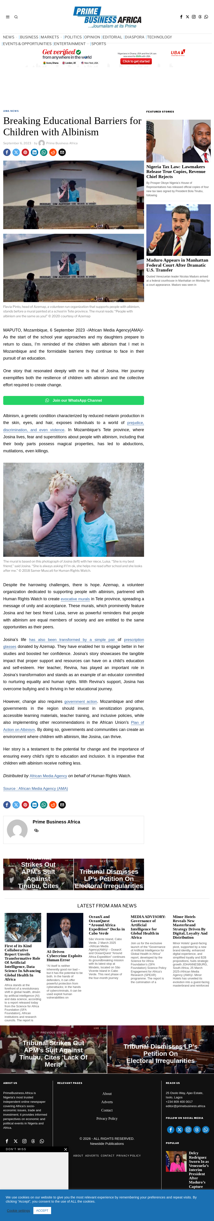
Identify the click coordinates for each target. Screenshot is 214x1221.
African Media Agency (50, 776)
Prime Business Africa (58, 143)
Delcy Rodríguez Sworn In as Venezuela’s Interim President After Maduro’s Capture (199, 1170)
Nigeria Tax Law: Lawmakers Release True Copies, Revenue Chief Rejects (175, 171)
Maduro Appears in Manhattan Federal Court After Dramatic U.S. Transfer (177, 265)
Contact (107, 1110)
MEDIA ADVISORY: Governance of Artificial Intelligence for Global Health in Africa (148, 927)
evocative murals (77, 599)
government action (80, 701)
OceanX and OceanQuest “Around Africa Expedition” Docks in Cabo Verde (107, 925)
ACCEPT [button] (42, 1210)
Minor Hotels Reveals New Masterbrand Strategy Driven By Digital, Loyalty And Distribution (190, 927)
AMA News (11, 111)
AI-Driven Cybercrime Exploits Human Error (64, 956)
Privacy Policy (107, 1118)
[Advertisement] (87, 95)
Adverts (107, 1102)
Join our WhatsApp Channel (73, 400)
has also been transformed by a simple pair (72, 639)
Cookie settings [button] (18, 1210)
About (107, 1093)
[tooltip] (181, 17)
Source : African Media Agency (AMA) (37, 788)
